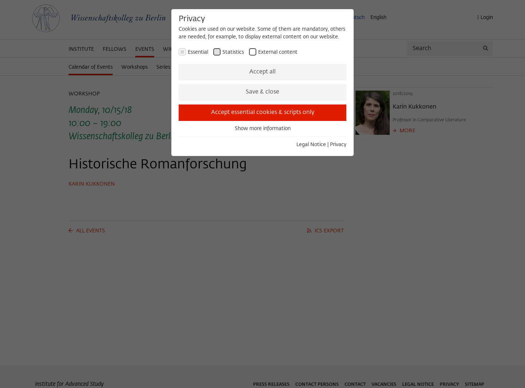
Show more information (263, 128)
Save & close (262, 92)
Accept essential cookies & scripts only (262, 112)
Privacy (338, 144)
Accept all (262, 72)
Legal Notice (311, 144)
